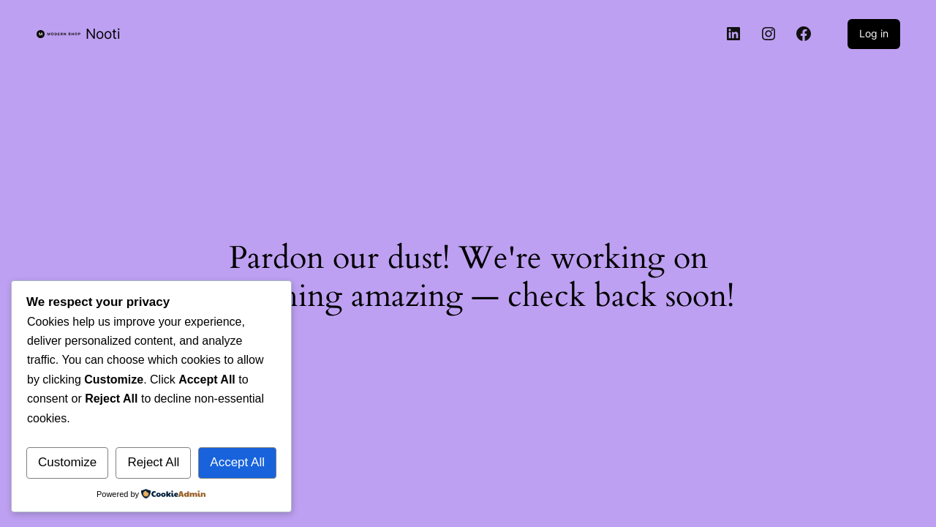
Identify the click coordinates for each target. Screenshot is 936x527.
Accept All (237, 462)
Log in (873, 33)
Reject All (153, 462)
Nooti (103, 34)
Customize (67, 462)
